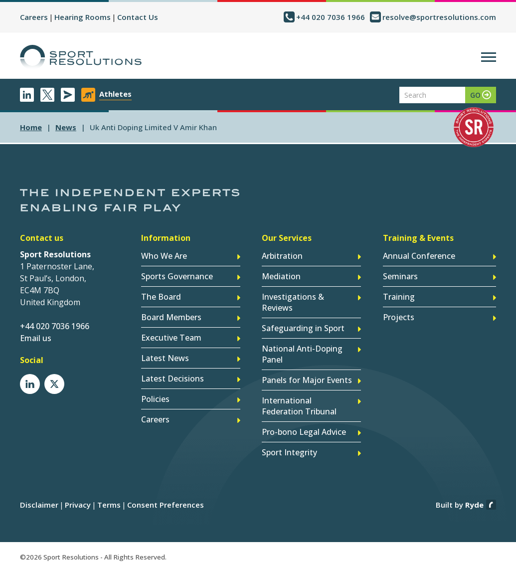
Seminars (400, 276)
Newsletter (68, 95)
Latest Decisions (172, 378)
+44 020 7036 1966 (330, 17)
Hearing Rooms (82, 17)
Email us (35, 338)
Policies (155, 398)
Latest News (165, 358)
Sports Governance (177, 276)
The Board (161, 296)
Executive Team (171, 337)
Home (31, 127)
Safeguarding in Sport (303, 328)
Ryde (474, 505)
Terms (109, 505)
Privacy (78, 505)
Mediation (281, 276)
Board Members (171, 317)
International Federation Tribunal (299, 406)
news (65, 127)
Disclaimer (39, 505)
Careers (34, 17)
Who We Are (164, 255)
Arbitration (282, 255)
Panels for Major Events (307, 380)
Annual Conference (419, 255)
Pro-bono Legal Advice (304, 431)
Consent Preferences (165, 505)
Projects (398, 317)
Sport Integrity (289, 452)
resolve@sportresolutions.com (439, 17)
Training (399, 296)
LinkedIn (27, 95)
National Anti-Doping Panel (302, 354)
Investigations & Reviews (293, 302)
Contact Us (137, 17)
